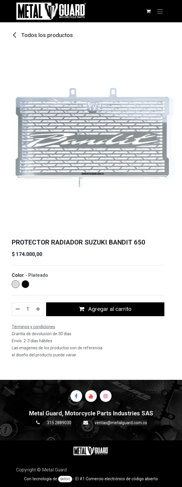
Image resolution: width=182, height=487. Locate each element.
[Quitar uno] (17, 309)
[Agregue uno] (38, 309)
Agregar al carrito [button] (105, 309)
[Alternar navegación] (160, 11)
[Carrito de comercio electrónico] (148, 11)
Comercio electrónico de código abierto (122, 478)
